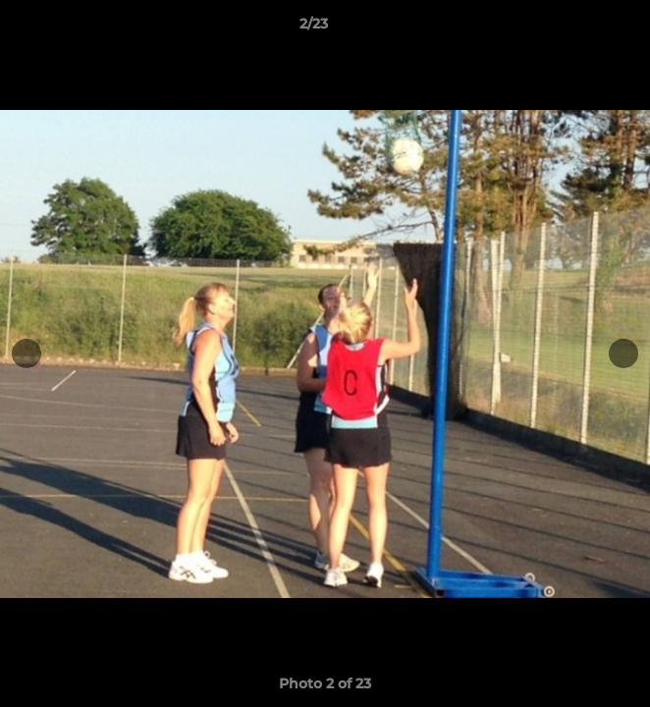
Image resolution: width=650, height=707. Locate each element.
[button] (579, 28)
